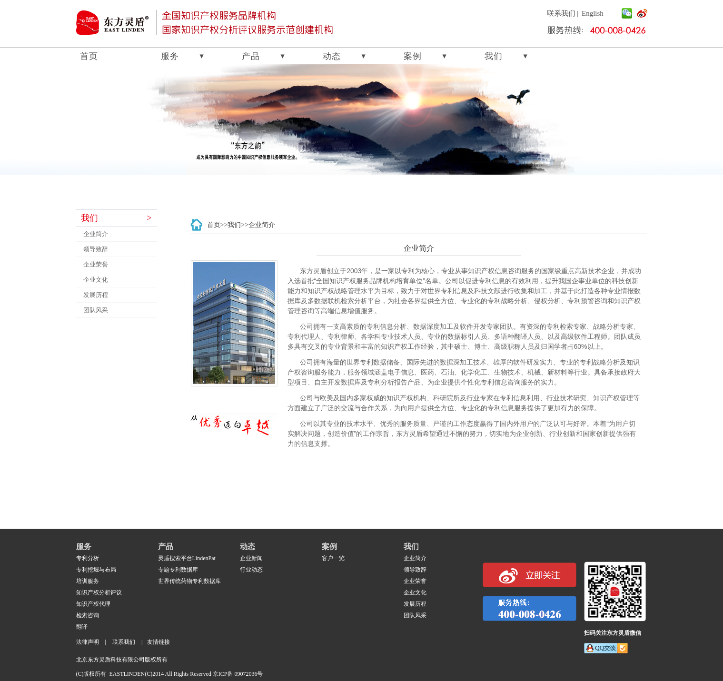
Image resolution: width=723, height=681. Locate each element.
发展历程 (95, 294)
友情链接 (158, 642)
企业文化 (95, 279)
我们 (494, 56)
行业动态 (251, 569)
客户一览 (333, 558)
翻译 (82, 626)
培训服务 (87, 581)
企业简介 (95, 233)
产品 (251, 56)
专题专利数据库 (178, 569)
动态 (332, 56)
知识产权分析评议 (99, 592)
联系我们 (561, 13)
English (593, 13)
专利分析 (87, 558)
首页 (89, 56)
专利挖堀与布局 (96, 569)
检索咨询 (87, 615)
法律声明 (87, 642)
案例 (413, 56)
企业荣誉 (95, 264)
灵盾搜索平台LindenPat (187, 558)
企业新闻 (251, 558)
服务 (170, 56)
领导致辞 (95, 249)
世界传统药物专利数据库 (189, 581)
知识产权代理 (93, 604)
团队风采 (95, 310)
